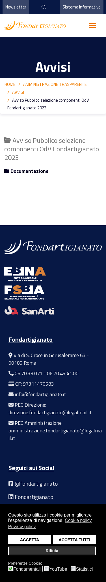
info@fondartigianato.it (40, 394)
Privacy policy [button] (22, 526)
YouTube (58, 569)
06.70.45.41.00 (63, 373)
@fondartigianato (36, 483)
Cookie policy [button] (78, 520)
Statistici (84, 569)
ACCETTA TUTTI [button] (74, 540)
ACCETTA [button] (29, 540)
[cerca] (42, 7)
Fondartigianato (34, 496)
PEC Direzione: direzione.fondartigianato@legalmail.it (50, 408)
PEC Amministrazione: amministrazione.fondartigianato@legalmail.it (55, 430)
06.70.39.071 (29, 373)
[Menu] (92, 25)
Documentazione (26, 171)
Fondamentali (27, 569)
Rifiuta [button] (52, 551)
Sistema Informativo (81, 7)
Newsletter (15, 7)
